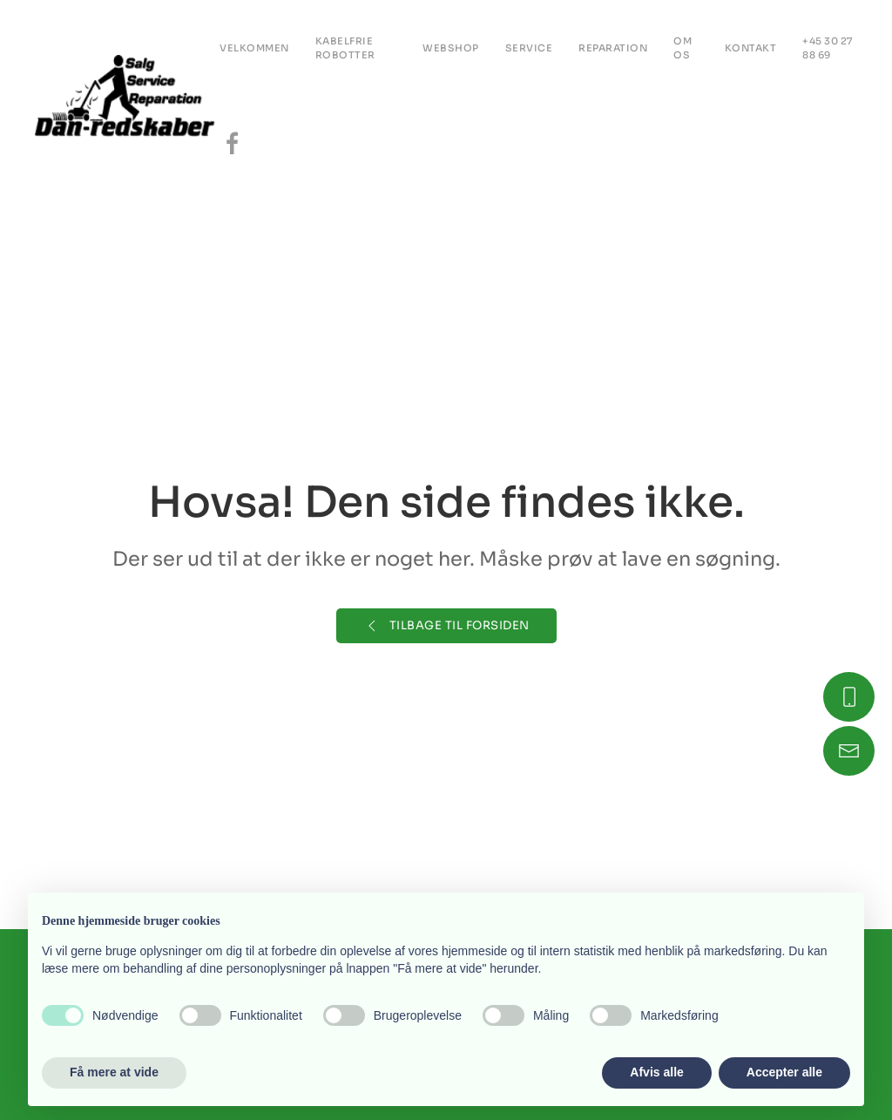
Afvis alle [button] (656, 1072)
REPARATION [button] (612, 48)
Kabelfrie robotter (345, 48)
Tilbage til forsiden (446, 626)
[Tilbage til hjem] (127, 96)
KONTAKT (751, 48)
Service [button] (529, 48)
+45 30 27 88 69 (827, 48)
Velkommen (254, 48)
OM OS (682, 48)
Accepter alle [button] (784, 1072)
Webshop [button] (450, 48)
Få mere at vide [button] (114, 1072)
